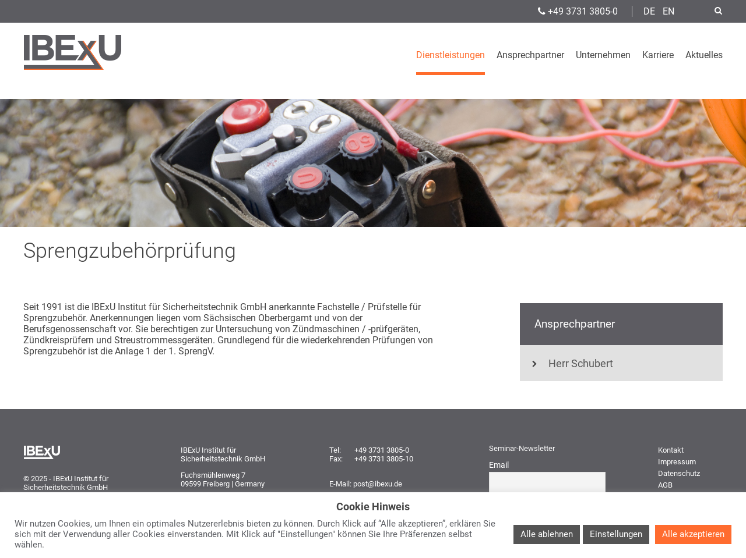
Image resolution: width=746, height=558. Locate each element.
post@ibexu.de (377, 483)
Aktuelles (704, 55)
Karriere (658, 55)
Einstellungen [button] (616, 534)
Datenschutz (679, 473)
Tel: (335, 450)
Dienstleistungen (450, 55)
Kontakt (671, 450)
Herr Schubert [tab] (572, 363)
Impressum (677, 461)
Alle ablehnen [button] (546, 534)
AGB (665, 485)
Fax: (336, 458)
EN (668, 11)
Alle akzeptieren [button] (693, 534)
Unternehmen (603, 55)
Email (499, 465)
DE (649, 11)
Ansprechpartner (530, 55)
